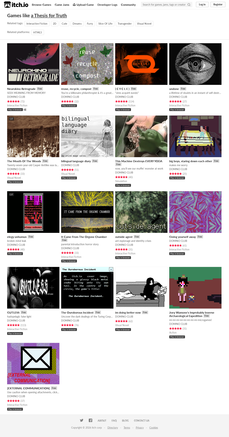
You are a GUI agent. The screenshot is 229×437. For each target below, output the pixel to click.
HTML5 (37, 32)
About (102, 420)
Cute (64, 23)
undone (174, 88)
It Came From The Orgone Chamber (84, 236)
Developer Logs (107, 4)
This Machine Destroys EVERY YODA (138, 161)
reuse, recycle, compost (76, 88)
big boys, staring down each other (190, 161)
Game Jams (62, 4)
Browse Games (41, 4)
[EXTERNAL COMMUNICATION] (28, 388)
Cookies (153, 427)
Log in (202, 4)
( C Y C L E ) (122, 88)
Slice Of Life (105, 23)
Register (217, 4)
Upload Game (83, 4)
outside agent (124, 236)
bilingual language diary (76, 161)
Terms (127, 427)
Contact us (141, 420)
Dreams (77, 23)
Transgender (125, 23)
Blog (125, 420)
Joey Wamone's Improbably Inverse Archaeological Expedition (191, 314)
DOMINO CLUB (16, 96)
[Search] (189, 4)
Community (128, 4)
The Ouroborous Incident (77, 312)
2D (55, 23)
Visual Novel (144, 23)
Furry (90, 23)
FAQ (114, 420)
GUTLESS (13, 312)
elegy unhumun (17, 236)
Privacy (140, 427)
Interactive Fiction (37, 23)
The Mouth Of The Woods (24, 161)
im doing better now (128, 312)
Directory (113, 427)
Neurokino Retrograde (21, 88)
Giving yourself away (182, 236)
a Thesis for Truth (49, 15)
